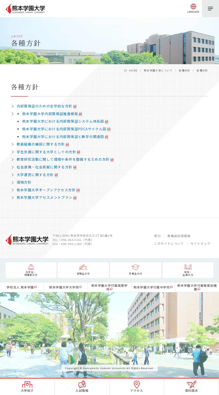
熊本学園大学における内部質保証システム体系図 (63, 121)
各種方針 (184, 70)
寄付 (157, 236)
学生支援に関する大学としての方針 (46, 151)
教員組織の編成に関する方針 (41, 144)
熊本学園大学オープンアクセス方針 (46, 189)
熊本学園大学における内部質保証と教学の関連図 (63, 136)
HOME (133, 70)
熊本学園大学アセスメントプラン (45, 197)
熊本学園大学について (158, 70)
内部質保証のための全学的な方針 (45, 105)
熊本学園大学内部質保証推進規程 (50, 113)
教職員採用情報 (179, 236)
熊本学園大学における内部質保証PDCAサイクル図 (64, 128)
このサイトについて (169, 243)
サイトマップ (200, 243)
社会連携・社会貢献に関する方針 (45, 166)
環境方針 (24, 182)
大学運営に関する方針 (35, 174)
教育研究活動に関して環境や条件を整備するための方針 (63, 159)
